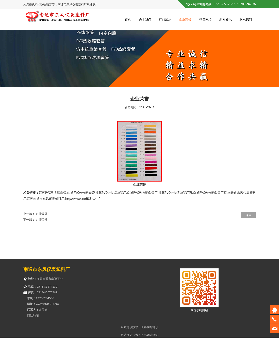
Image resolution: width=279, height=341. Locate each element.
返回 (248, 245)
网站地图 (33, 317)
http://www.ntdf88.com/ (82, 228)
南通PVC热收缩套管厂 (142, 222)
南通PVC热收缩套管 (81, 222)
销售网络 (205, 19)
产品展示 (165, 19)
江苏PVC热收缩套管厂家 (175, 222)
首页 (128, 19)
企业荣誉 (185, 19)
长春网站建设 (149, 328)
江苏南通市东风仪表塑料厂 (45, 228)
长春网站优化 (149, 336)
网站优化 (126, 336)
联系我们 (245, 19)
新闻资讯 (225, 19)
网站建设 (126, 328)
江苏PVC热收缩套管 (52, 222)
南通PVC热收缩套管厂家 (210, 222)
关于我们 (145, 19)
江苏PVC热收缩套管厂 (111, 222)
